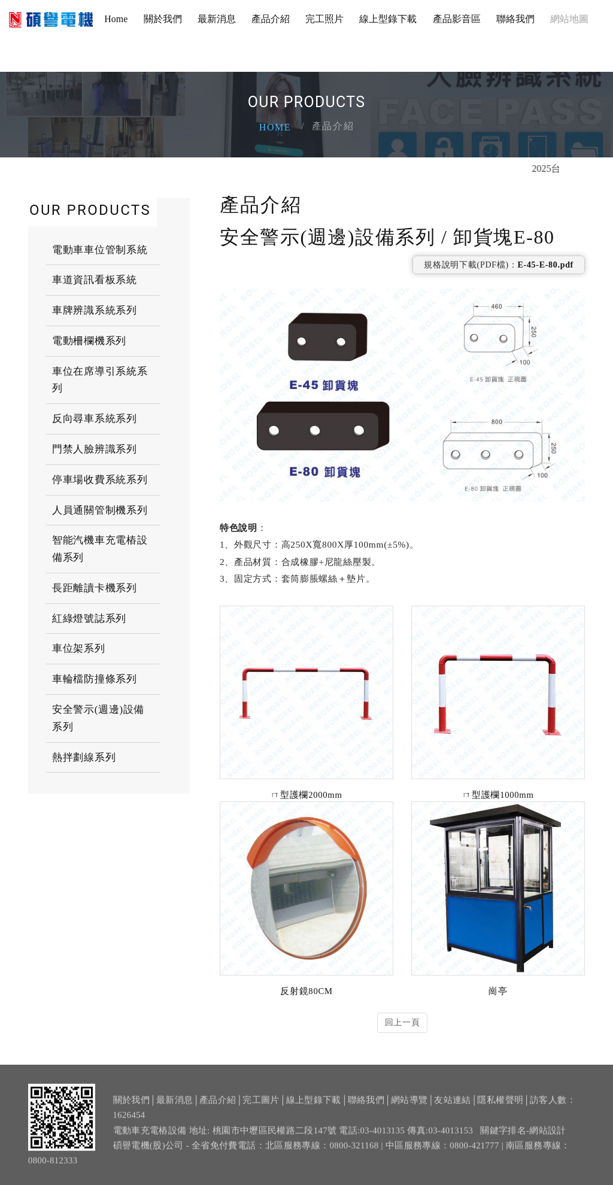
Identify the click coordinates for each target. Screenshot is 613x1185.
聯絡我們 (515, 19)
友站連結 (452, 1106)
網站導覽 (409, 1106)
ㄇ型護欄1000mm (497, 795)
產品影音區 (457, 19)
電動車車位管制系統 (99, 250)
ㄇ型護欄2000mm (306, 795)
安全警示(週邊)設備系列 (98, 718)
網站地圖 (569, 19)
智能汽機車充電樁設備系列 (99, 548)
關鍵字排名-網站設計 (523, 1136)
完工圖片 (260, 1106)
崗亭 (497, 991)
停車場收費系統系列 (99, 479)
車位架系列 (78, 648)
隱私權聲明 (500, 1106)
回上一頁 (402, 1022)
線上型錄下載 (388, 19)
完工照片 (324, 19)
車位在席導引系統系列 (99, 380)
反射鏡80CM (306, 991)
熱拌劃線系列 (84, 757)
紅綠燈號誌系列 (89, 618)
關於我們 (163, 19)
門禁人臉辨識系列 (94, 449)
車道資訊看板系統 (94, 279)
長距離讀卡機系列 (94, 588)
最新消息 (217, 19)
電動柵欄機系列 (89, 341)
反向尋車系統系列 (94, 418)
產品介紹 (270, 19)
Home (116, 19)
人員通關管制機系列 (99, 510)
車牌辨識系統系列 (94, 310)
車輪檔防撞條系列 (94, 679)
